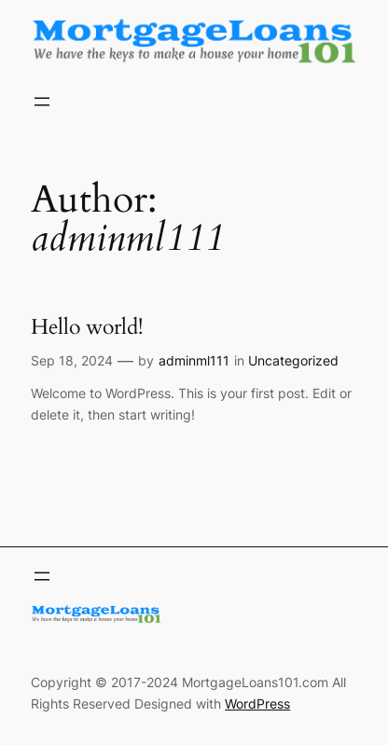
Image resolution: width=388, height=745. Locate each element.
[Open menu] (42, 101)
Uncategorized (293, 360)
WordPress (257, 703)
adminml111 (194, 360)
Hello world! (87, 327)
